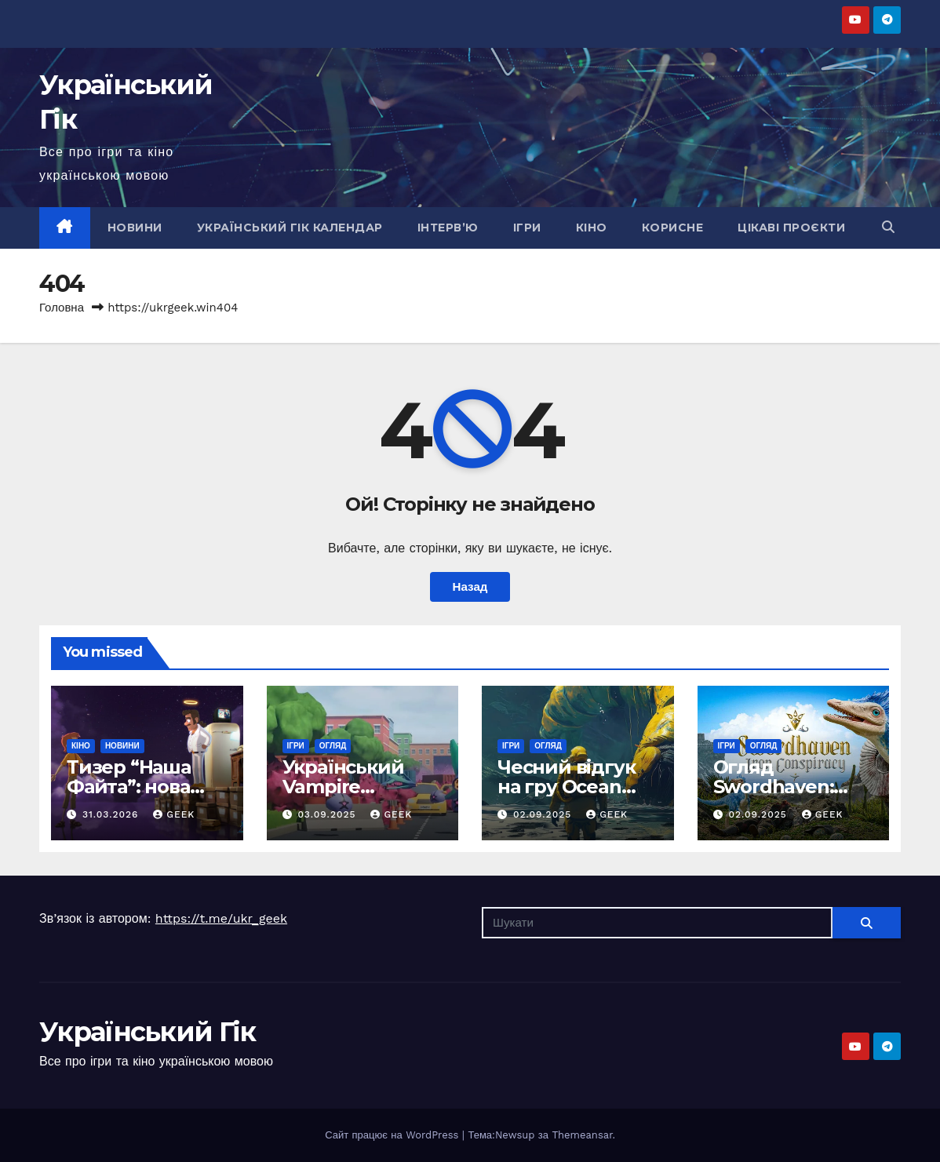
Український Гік (147, 1031)
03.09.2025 (328, 814)
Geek (174, 814)
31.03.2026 (112, 814)
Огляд (333, 745)
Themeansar (582, 1135)
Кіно (591, 227)
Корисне (673, 227)
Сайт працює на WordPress (393, 1135)
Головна (61, 308)
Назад (469, 587)
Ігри (527, 227)
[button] (888, 227)
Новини (134, 227)
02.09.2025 (544, 814)
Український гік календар (290, 227)
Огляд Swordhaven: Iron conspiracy (783, 787)
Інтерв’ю (448, 227)
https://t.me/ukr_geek (221, 918)
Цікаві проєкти (791, 227)
